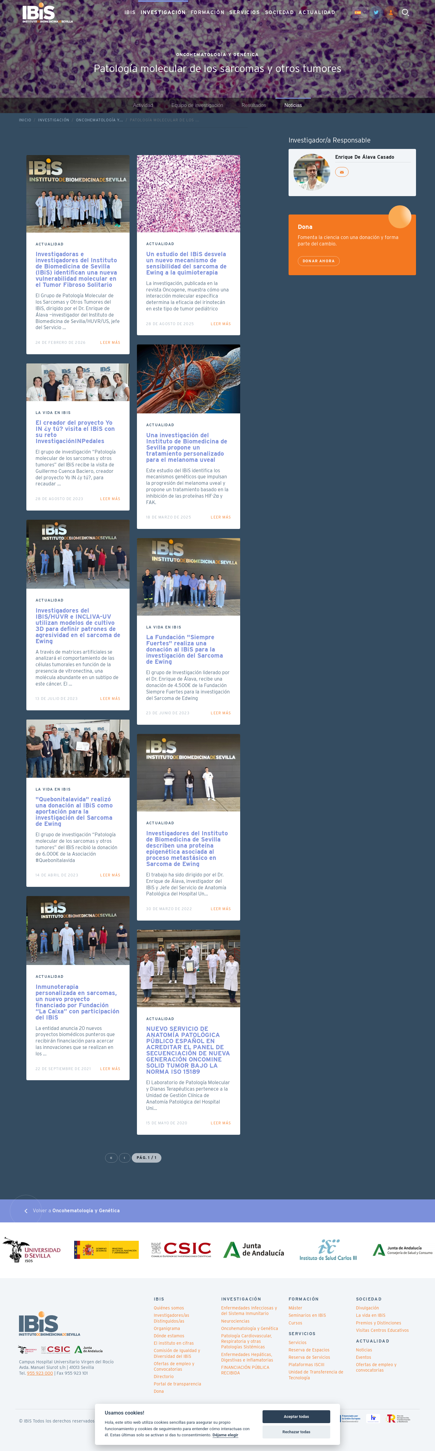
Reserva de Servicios (309, 1357)
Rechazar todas (296, 1432)
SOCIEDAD (279, 12)
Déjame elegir (225, 1434)
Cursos (295, 1322)
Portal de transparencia (177, 1383)
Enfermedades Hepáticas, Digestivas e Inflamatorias (247, 1357)
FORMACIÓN (208, 12)
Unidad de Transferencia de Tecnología (316, 1374)
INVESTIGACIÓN (163, 12)
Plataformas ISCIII (306, 1364)
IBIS (130, 12)
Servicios (298, 1342)
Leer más (110, 342)
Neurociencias (235, 1321)
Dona (159, 1391)
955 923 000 (40, 1373)
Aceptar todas (296, 1416)
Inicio (25, 120)
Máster (295, 1307)
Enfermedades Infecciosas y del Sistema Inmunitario (249, 1310)
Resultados (253, 105)
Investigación (53, 120)
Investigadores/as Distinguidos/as (171, 1318)
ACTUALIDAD (316, 12)
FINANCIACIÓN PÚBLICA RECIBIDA (245, 1370)
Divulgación (367, 1307)
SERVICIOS (244, 12)
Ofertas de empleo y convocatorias (376, 1367)
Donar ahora (319, 261)
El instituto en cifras (174, 1343)
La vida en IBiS (370, 1315)
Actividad (143, 105)
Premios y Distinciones (378, 1322)
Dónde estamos (169, 1335)
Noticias (293, 105)
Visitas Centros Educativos (382, 1330)
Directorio (164, 1376)
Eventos (363, 1357)
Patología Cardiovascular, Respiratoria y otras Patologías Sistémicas (246, 1341)
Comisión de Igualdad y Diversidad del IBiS (177, 1353)
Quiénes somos (169, 1307)
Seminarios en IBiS (307, 1315)
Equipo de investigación (197, 105)
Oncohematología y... (99, 120)
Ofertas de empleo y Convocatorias (174, 1366)
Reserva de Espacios (309, 1349)
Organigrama (167, 1328)
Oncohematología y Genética (249, 1328)
